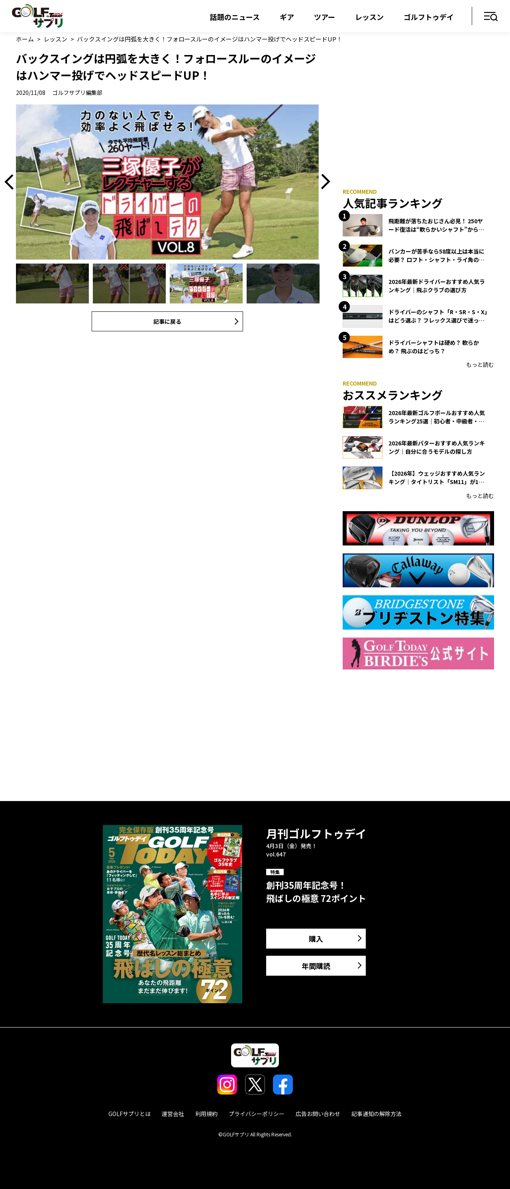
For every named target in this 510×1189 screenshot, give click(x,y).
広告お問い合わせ (318, 1114)
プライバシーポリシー (256, 1114)
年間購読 (316, 966)
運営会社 (173, 1114)
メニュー (491, 17)
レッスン (369, 17)
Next (323, 182)
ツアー (324, 17)
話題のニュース (235, 17)
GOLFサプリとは (129, 1114)
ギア (287, 17)
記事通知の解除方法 (376, 1114)
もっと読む (480, 364)
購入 (316, 938)
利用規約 (206, 1114)
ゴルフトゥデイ (429, 17)
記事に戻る (167, 321)
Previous (12, 182)
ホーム (25, 39)
